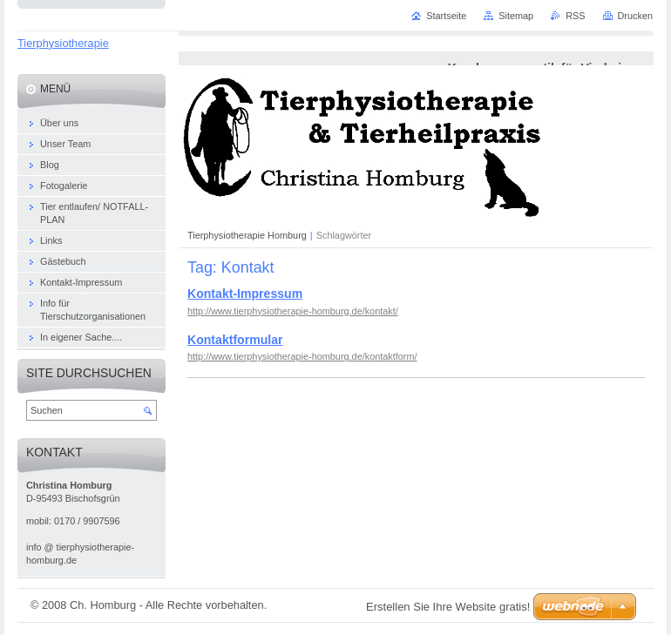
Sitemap (515, 15)
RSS (575, 15)
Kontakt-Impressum (244, 294)
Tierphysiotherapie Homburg (247, 235)
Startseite (446, 15)
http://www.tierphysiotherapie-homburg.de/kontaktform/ (302, 356)
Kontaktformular (235, 340)
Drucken (636, 15)
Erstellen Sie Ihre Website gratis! (448, 606)
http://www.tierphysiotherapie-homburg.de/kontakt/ (292, 311)
